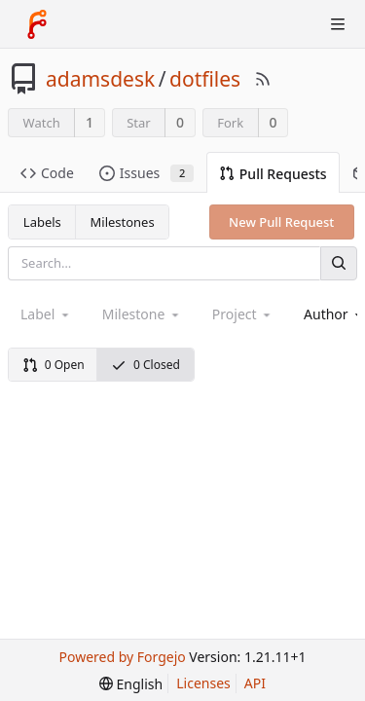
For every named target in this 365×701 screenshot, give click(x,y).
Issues (146, 173)
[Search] (338, 263)
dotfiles (204, 79)
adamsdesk (100, 79)
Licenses (203, 683)
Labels (42, 222)
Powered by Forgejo (122, 656)
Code (47, 173)
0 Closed (145, 364)
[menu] (131, 684)
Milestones (123, 222)
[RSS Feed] (263, 79)
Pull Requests (273, 174)
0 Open (53, 364)
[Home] (37, 24)
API (255, 683)
